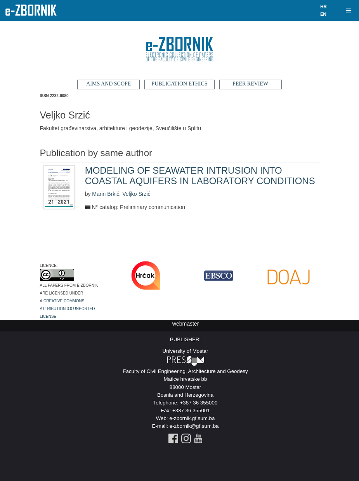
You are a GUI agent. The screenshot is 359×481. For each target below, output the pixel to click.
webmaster (185, 324)
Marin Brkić (105, 194)
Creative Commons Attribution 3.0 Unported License (67, 308)
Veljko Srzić (136, 194)
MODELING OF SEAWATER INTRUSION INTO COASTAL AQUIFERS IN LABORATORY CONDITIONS (200, 175)
